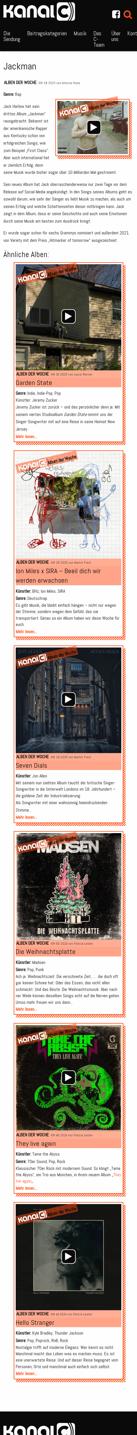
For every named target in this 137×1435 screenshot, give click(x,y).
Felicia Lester (83, 944)
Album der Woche (46, 463)
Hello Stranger (35, 1322)
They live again (36, 1143)
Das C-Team (98, 39)
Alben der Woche (20, 82)
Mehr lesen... (26, 436)
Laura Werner (83, 374)
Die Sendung (11, 36)
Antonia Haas (71, 83)
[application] (93, 127)
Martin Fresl (82, 563)
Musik (80, 33)
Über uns (115, 36)
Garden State (34, 382)
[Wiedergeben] (94, 127)
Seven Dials (31, 765)
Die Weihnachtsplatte (46, 951)
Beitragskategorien (47, 33)
